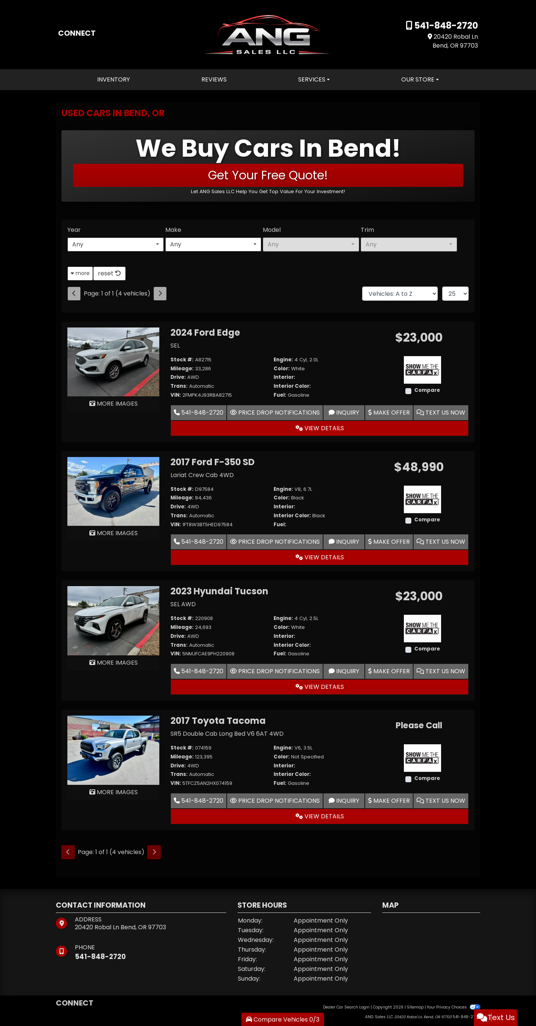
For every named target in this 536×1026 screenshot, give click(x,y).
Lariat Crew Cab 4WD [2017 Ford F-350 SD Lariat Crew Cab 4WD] (202, 475)
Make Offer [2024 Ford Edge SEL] (389, 412)
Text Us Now (441, 412)
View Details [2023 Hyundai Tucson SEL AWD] (320, 687)
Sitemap (415, 1007)
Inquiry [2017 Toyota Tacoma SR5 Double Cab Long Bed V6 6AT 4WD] (344, 800)
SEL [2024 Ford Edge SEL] (175, 345)
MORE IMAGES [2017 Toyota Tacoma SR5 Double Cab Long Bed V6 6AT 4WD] (113, 792)
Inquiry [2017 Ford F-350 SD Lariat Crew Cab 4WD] (344, 541)
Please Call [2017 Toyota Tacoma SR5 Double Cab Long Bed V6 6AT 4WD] (419, 725)
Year (74, 230)
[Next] (160, 294)
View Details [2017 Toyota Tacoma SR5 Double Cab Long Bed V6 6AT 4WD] (320, 816)
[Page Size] (455, 294)
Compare (427, 390)
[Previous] (74, 294)
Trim (367, 230)
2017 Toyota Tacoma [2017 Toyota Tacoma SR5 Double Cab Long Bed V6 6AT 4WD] (218, 721)
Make (173, 230)
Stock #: (182, 359)
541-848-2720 (445, 25)
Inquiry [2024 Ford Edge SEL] (344, 412)
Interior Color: (292, 386)
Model (272, 230)
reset (109, 273)
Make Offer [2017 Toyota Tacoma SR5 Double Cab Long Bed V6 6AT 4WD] (389, 800)
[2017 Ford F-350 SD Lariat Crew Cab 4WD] (113, 491)
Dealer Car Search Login (346, 1007)
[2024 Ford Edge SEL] (113, 361)
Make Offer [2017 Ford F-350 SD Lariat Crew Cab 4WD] (389, 541)
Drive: (178, 377)
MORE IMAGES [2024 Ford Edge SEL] (113, 403)
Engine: (283, 359)
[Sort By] (400, 294)
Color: (282, 368)
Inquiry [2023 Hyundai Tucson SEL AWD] (344, 671)
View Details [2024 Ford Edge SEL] (320, 428)
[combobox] (115, 244)
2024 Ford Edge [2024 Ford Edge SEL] (205, 332)
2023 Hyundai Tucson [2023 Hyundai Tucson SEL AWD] (219, 591)
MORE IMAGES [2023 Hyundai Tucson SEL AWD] (113, 662)
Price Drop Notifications (275, 412)
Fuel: (280, 395)
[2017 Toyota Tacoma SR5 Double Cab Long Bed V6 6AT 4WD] (113, 749)
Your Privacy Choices (453, 1007)
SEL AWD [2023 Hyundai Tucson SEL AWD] (183, 604)
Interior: (284, 377)
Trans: (179, 386)
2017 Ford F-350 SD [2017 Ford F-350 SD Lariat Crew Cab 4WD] (212, 462)
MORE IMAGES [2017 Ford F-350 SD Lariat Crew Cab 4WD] (113, 533)
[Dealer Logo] (268, 34)
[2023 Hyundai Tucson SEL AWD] (113, 620)
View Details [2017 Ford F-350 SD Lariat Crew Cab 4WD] (320, 557)
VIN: (175, 395)
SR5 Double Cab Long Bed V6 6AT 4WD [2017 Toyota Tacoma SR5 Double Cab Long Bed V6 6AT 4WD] (227, 733)
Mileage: (182, 368)
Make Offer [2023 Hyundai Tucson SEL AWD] (389, 671)
